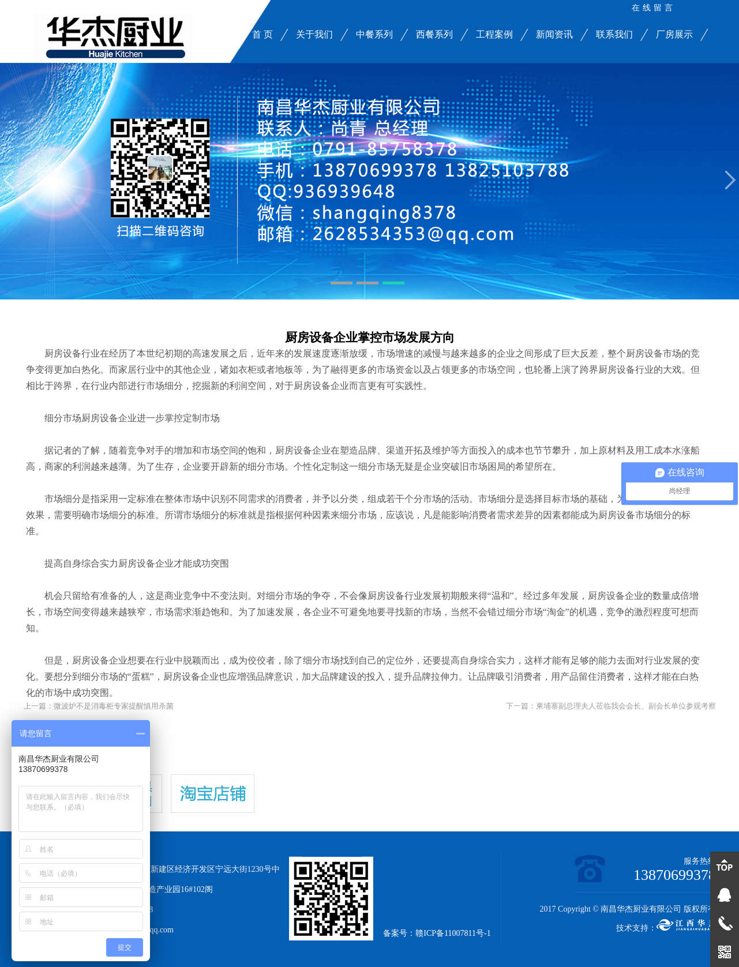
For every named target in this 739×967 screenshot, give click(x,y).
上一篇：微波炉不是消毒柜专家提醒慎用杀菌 (99, 706)
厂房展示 (674, 34)
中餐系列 (374, 34)
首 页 (262, 34)
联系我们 (614, 34)
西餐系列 (434, 34)
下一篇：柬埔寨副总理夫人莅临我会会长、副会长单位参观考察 (611, 706)
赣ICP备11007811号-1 (452, 933)
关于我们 (314, 34)
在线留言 (654, 7)
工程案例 (494, 34)
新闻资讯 (554, 34)
